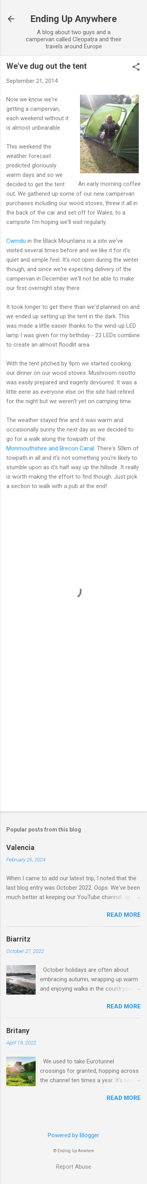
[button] (136, 67)
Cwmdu (16, 240)
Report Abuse (73, 1166)
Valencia (20, 847)
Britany (17, 1030)
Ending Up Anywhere (73, 18)
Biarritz (18, 939)
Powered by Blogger (73, 1135)
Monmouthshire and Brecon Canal (50, 448)
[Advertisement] (73, 744)
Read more (124, 914)
